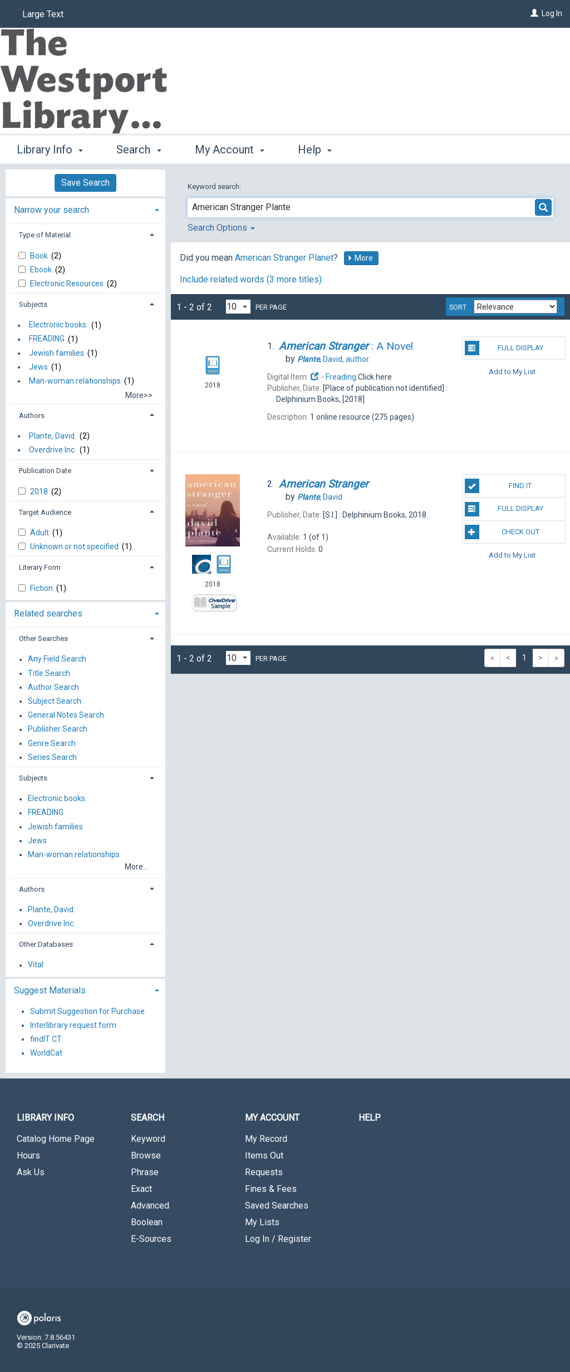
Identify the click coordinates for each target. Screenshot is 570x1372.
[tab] (85, 208)
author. (333, 359)
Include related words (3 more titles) (251, 279)
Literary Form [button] (40, 567)
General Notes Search (66, 715)
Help (369, 1117)
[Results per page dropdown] (238, 307)
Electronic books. (58, 325)
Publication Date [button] (45, 470)
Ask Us (31, 1172)
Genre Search (52, 743)
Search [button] (138, 149)
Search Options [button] (221, 227)
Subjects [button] (33, 304)
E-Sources (151, 1239)
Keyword (148, 1139)
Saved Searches (276, 1205)
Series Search (52, 757)
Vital (35, 965)
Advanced (150, 1205)
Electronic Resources (67, 283)
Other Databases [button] (46, 944)
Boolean (147, 1222)
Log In (552, 13)
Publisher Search (57, 729)
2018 (40, 491)
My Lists (262, 1222)
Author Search (53, 687)
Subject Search (54, 701)
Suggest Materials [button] (50, 990)
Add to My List (512, 371)
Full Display (504, 348)
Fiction (42, 588)
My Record (266, 1139)
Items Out (264, 1155)
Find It (498, 486)
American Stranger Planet (284, 257)
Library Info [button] (50, 149)
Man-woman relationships (75, 380)
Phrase (145, 1172)
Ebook (41, 269)
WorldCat (46, 1052)
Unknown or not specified (75, 546)
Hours (28, 1155)
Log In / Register (278, 1239)
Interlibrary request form (73, 1025)
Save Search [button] (85, 182)
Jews (38, 366)
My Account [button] (229, 149)
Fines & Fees (271, 1189)
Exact (141, 1189)
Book (40, 255)
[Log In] (534, 13)
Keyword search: (215, 186)
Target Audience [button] (45, 512)
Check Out (502, 532)
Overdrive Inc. (52, 449)
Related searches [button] (48, 613)
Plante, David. (52, 435)
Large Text (42, 14)
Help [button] (315, 149)
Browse (146, 1155)
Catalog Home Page (56, 1139)
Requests (264, 1172)
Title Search (49, 673)
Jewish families (56, 353)
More (360, 257)
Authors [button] (32, 415)
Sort (457, 307)
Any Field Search (57, 659)
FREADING (47, 339)
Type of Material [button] (45, 235)
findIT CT (46, 1039)
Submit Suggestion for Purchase (87, 1011)
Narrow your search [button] (51, 210)
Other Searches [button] (43, 638)
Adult (40, 532)
